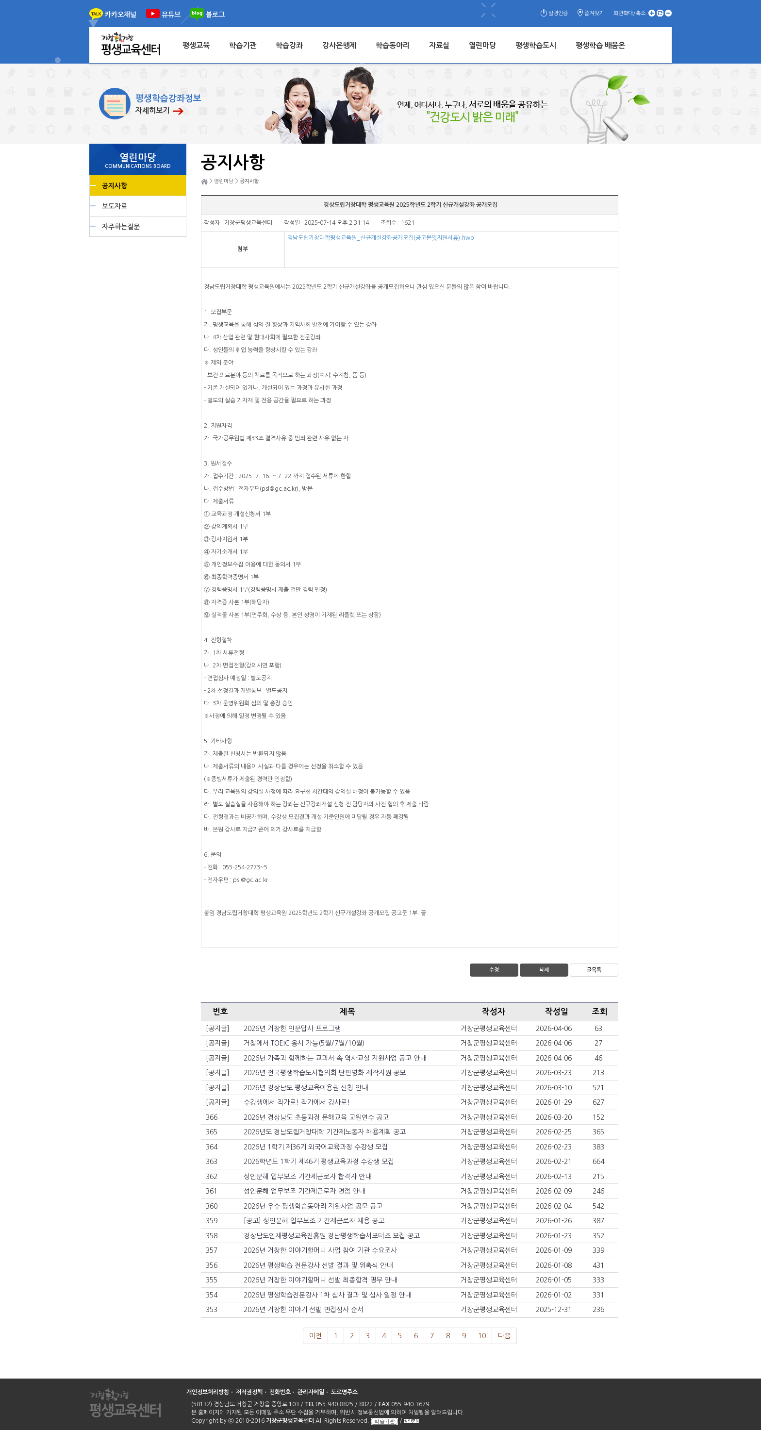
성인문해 (411, 1421)
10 (482, 1335)
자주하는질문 (121, 226)
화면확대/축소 (629, 13)
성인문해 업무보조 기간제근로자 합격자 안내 (307, 1176)
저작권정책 (249, 1392)
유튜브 (171, 14)
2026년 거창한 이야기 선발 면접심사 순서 (304, 1309)
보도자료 (114, 206)
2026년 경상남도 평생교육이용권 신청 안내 (306, 1087)
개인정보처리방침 (207, 1392)
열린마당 (482, 45)
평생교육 (196, 45)
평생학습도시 (535, 45)
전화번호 (280, 1392)
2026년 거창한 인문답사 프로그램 (292, 1028)
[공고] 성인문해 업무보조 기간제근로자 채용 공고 (314, 1220)
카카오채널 (120, 14)
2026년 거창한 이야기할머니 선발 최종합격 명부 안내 (320, 1280)
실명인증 (558, 13)
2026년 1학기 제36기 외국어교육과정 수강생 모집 (316, 1147)
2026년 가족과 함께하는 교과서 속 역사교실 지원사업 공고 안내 (335, 1058)
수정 (494, 970)
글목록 (594, 970)
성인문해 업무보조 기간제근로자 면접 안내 (304, 1191)
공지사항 (114, 186)
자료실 (439, 45)
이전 (315, 1335)
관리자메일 (311, 1392)
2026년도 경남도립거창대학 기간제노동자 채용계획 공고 (325, 1132)
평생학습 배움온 (600, 45)
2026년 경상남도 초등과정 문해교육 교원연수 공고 (316, 1117)
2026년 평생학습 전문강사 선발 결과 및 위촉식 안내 (318, 1265)
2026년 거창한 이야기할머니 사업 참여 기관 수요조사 (320, 1250)
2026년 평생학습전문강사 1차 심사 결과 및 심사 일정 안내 (327, 1295)
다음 (504, 1335)
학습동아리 (393, 45)
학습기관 (242, 45)
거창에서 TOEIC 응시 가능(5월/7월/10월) (304, 1043)
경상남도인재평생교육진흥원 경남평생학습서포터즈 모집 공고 (332, 1235)
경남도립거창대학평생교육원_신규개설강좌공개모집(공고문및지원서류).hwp (380, 238)
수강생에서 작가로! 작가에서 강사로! (297, 1102)
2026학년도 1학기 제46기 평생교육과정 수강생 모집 (319, 1161)
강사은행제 (339, 45)
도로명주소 (344, 1392)
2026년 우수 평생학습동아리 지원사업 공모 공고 (313, 1206)
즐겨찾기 (594, 13)
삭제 (544, 970)
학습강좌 (289, 45)
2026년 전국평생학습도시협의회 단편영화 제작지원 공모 (325, 1072)
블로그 (215, 14)
